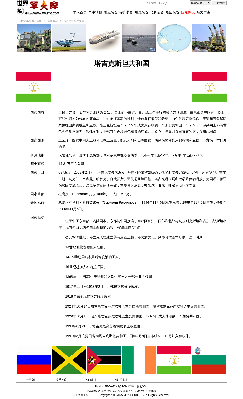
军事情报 (95, 12)
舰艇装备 (172, 12)
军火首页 (80, 12)
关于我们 (31, 379)
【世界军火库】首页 (30, 21)
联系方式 (61, 379)
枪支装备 (111, 12)
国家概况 (188, 12)
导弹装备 (126, 12)
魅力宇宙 (203, 12)
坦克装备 (142, 12)
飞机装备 (157, 12)
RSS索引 (91, 379)
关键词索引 (120, 379)
